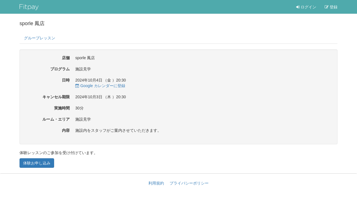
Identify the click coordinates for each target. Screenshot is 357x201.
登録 (331, 7)
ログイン (306, 7)
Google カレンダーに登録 (100, 85)
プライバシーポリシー (189, 183)
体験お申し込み (36, 163)
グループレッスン (39, 38)
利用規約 (156, 183)
